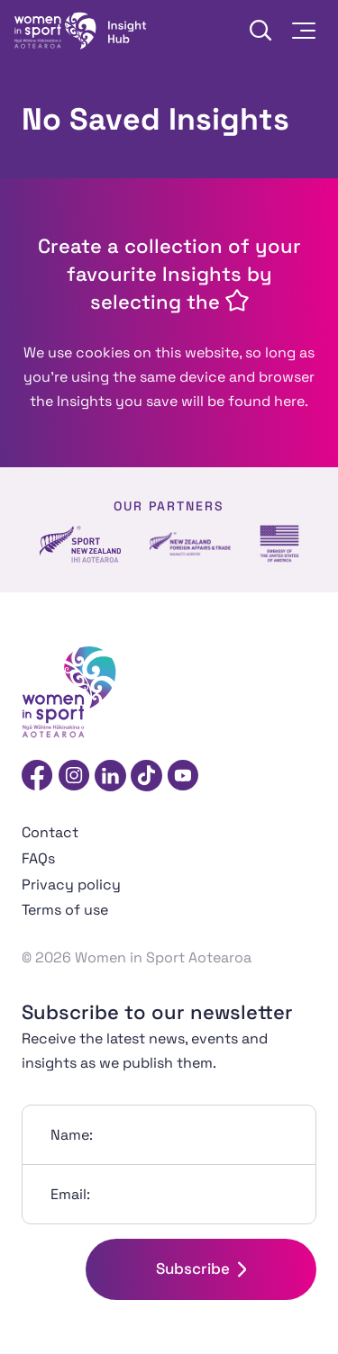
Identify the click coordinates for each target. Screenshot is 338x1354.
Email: (70, 1194)
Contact (50, 832)
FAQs (38, 858)
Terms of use (65, 909)
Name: (71, 1134)
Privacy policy (71, 884)
